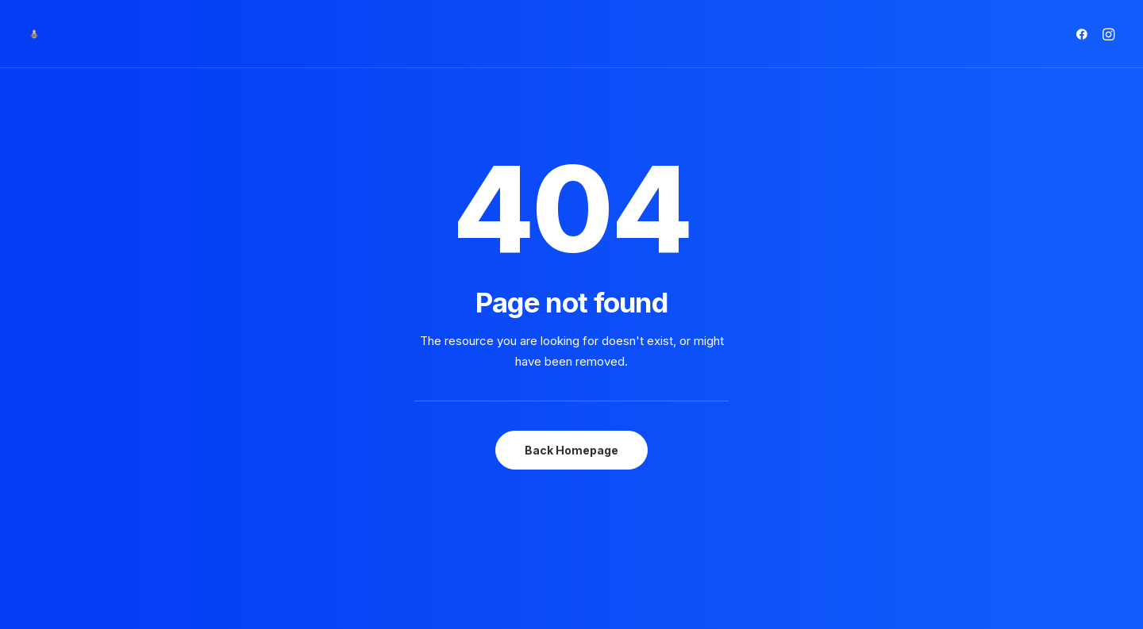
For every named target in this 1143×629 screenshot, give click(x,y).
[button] (1085, 34)
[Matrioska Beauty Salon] (34, 34)
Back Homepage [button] (571, 421)
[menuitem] (1085, 34)
